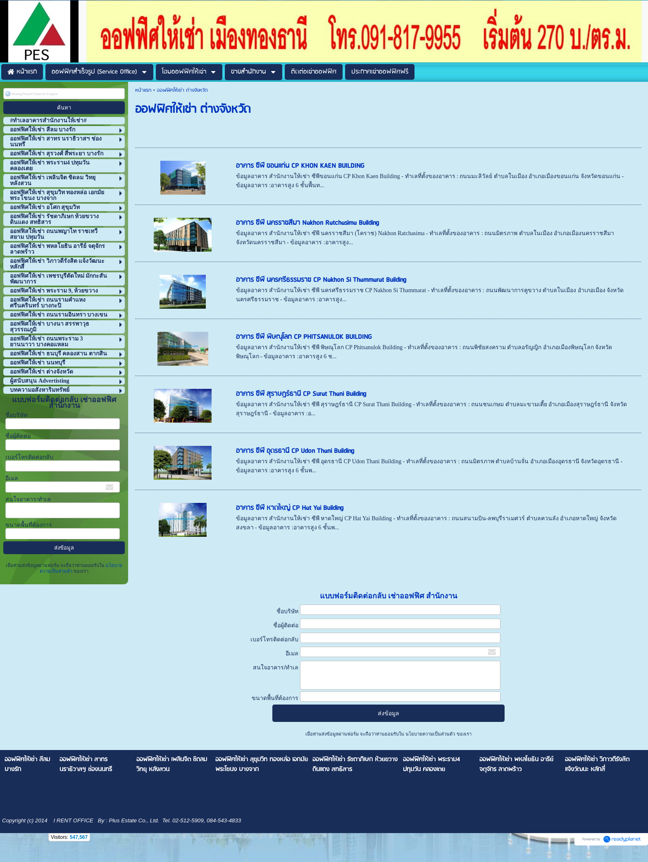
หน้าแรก (143, 90)
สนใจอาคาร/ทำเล (28, 499)
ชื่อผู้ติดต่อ (18, 436)
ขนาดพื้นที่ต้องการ (28, 525)
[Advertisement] (285, 565)
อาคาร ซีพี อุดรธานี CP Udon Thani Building (295, 451)
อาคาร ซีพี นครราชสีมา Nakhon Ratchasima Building (307, 223)
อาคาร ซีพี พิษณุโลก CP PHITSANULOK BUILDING (304, 337)
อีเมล (11, 478)
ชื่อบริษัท (16, 415)
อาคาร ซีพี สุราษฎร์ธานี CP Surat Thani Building (301, 394)
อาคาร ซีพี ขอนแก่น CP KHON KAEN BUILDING (300, 165)
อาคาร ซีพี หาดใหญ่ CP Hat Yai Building (289, 508)
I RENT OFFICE (72, 820)
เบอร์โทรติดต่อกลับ (29, 457)
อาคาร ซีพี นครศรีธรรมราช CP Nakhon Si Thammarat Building (321, 280)
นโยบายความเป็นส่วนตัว (430, 733)
